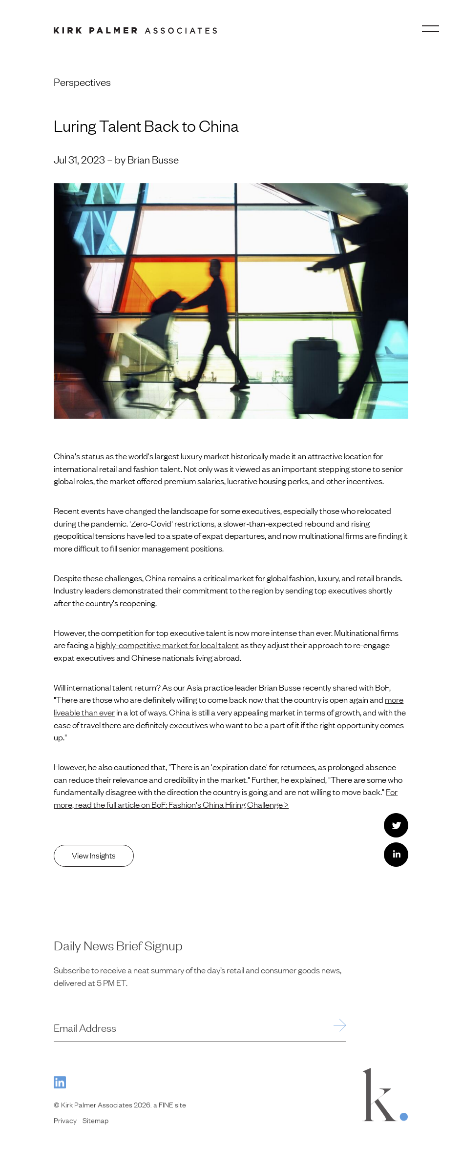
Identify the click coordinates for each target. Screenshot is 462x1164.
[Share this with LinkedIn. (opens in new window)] (396, 854)
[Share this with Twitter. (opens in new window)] (396, 825)
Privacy (65, 1126)
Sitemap (95, 1126)
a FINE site (169, 1110)
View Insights (94, 855)
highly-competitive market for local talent (167, 644)
